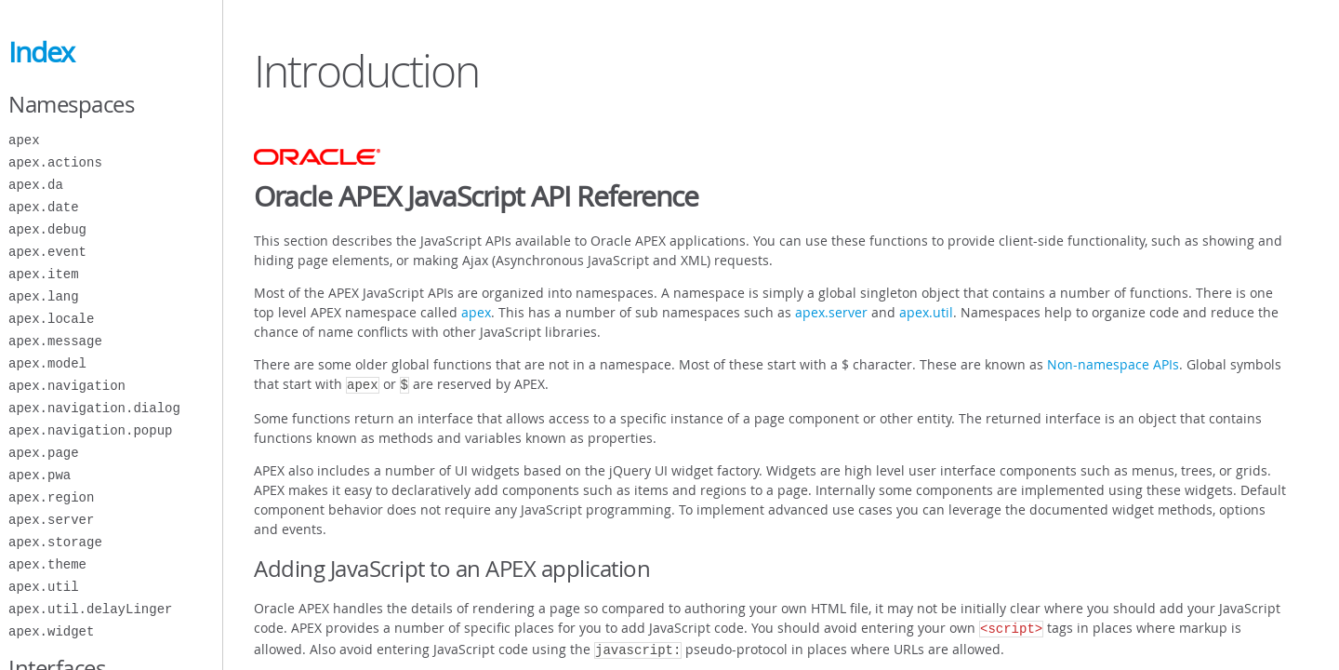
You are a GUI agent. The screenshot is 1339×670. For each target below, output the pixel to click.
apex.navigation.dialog (94, 408)
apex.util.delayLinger (90, 609)
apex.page (43, 453)
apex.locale (51, 319)
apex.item (43, 274)
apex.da (35, 185)
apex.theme (47, 564)
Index (41, 52)
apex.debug (47, 229)
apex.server (51, 520)
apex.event (47, 252)
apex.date (43, 207)
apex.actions (55, 162)
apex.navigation (67, 386)
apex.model (47, 363)
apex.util (43, 587)
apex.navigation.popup (90, 430)
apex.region (51, 497)
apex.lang (43, 296)
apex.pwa (39, 475)
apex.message (55, 341)
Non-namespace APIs (1113, 364)
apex (24, 140)
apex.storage (55, 542)
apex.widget (51, 631)
